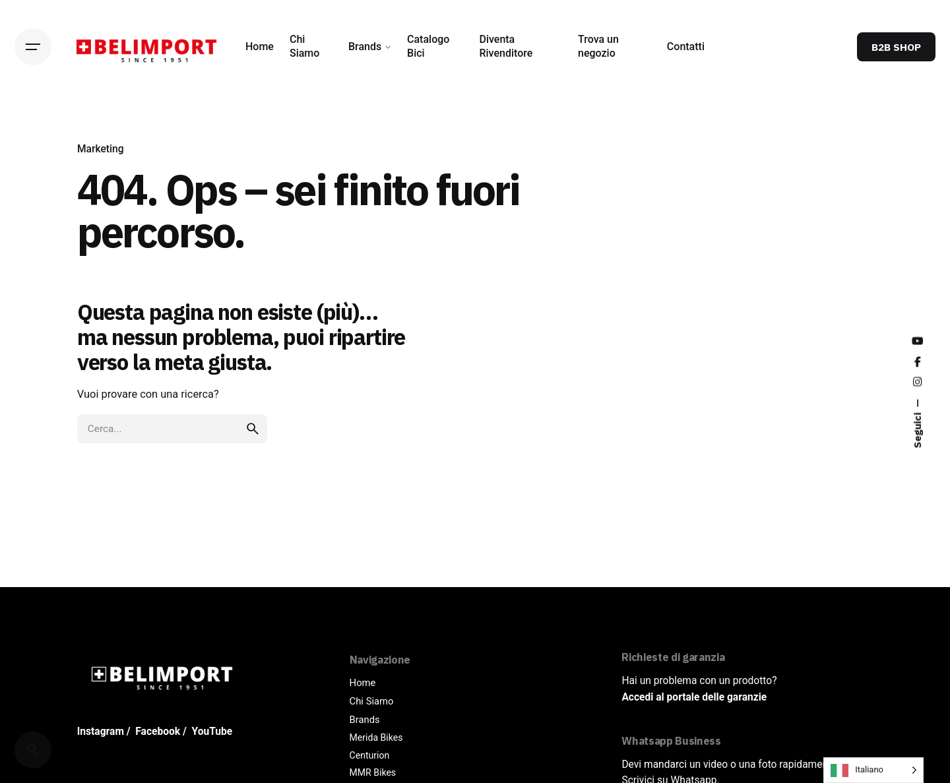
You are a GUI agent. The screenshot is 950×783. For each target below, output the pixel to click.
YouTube (212, 731)
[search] (252, 428)
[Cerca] (33, 750)
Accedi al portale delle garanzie (694, 697)
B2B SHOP (896, 46)
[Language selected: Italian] (873, 770)
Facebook (157, 731)
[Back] (33, 126)
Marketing (100, 149)
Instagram (100, 731)
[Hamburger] (33, 46)
